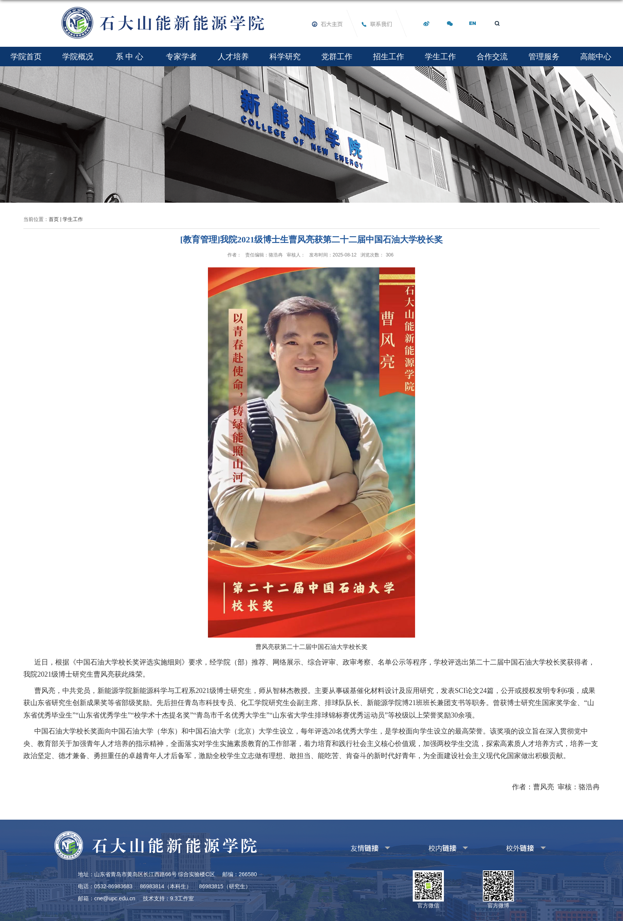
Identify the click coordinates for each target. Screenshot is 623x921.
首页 (54, 219)
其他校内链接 (436, 847)
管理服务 (544, 56)
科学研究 (285, 56)
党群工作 (336, 56)
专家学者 (181, 56)
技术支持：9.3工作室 (168, 898)
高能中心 (595, 56)
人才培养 (233, 56)
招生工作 (388, 56)
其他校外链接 (513, 847)
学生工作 (440, 56)
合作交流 (492, 56)
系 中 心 (129, 56)
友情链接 (353, 847)
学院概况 (77, 56)
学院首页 (26, 56)
